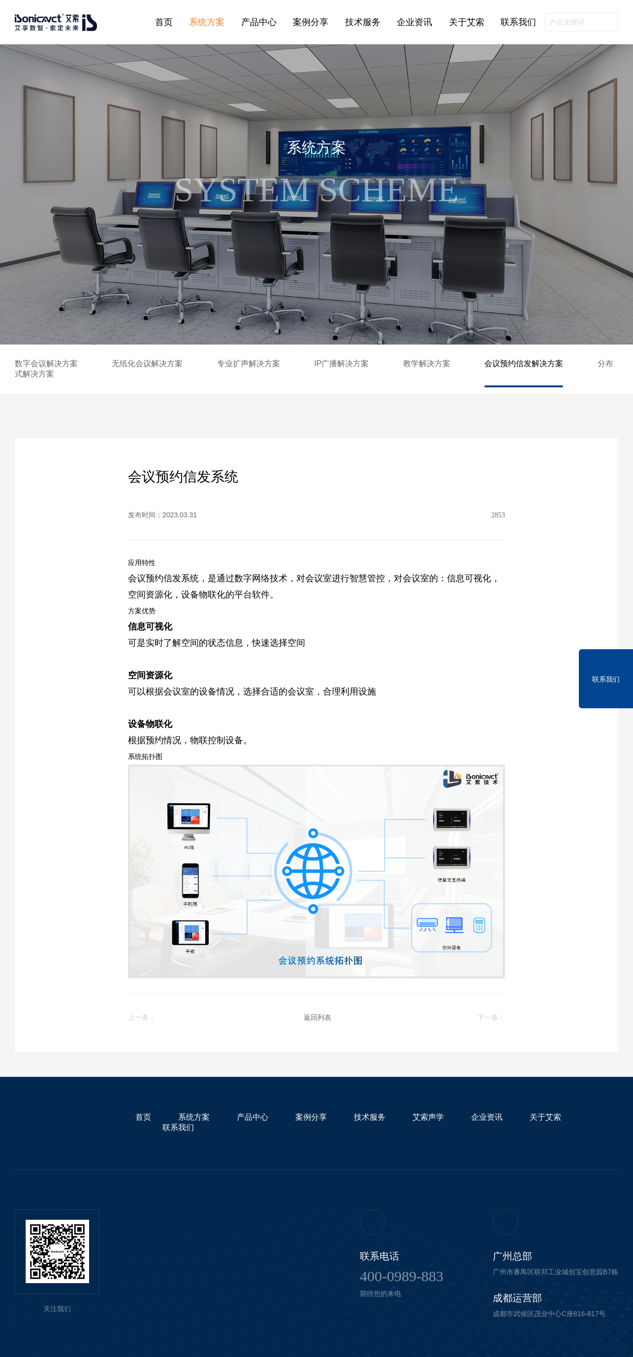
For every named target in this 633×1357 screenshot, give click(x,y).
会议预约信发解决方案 (523, 363)
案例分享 (310, 22)
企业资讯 (414, 22)
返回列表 (317, 1017)
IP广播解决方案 (341, 363)
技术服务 (362, 22)
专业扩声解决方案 (248, 363)
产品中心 (259, 22)
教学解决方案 (426, 363)
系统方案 (206, 22)
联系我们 (518, 22)
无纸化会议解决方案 (147, 363)
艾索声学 (428, 1117)
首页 (164, 22)
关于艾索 (466, 22)
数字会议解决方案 (46, 363)
